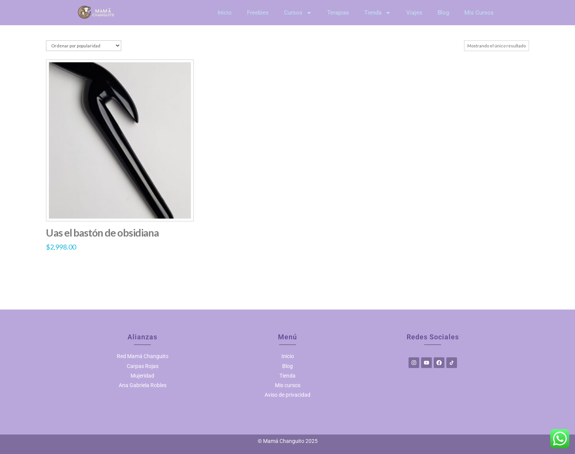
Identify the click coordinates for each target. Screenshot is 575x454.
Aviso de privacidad (287, 395)
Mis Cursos (479, 12)
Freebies (258, 12)
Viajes (414, 12)
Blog (443, 12)
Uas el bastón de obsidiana (107, 232)
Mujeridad (142, 376)
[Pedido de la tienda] (82, 45)
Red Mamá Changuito (142, 356)
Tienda (377, 12)
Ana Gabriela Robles (142, 385)
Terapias (338, 12)
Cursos (298, 12)
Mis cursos (287, 385)
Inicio (225, 12)
